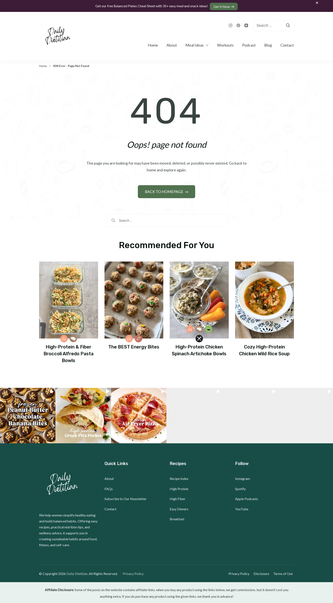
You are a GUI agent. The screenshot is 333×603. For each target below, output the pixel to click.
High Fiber (177, 498)
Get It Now (222, 5)
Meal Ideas (194, 44)
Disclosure (262, 572)
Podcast (249, 44)
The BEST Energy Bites (133, 345)
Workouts (225, 44)
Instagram (242, 477)
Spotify (240, 488)
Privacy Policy (133, 572)
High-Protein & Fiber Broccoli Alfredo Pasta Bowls (68, 352)
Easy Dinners (179, 508)
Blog (268, 44)
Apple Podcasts (246, 498)
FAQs (108, 488)
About (171, 44)
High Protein (179, 488)
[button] (27, 414)
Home (153, 44)
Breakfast (177, 518)
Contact (287, 44)
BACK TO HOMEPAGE (164, 190)
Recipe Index (179, 477)
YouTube (241, 508)
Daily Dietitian (76, 572)
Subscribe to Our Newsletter (125, 498)
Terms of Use (284, 572)
